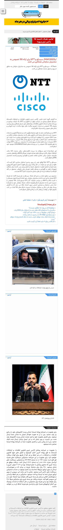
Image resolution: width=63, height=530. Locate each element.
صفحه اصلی (27, 200)
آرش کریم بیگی (42, 200)
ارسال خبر (33, 525)
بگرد (40, 6)
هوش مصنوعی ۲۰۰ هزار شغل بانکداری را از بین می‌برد (37, 31)
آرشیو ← (8, 231)
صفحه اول (49, 2)
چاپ (34, 200)
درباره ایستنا (43, 525)
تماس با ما (24, 2)
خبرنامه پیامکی (15, 2)
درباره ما (30, 2)
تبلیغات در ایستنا (39, 2)
